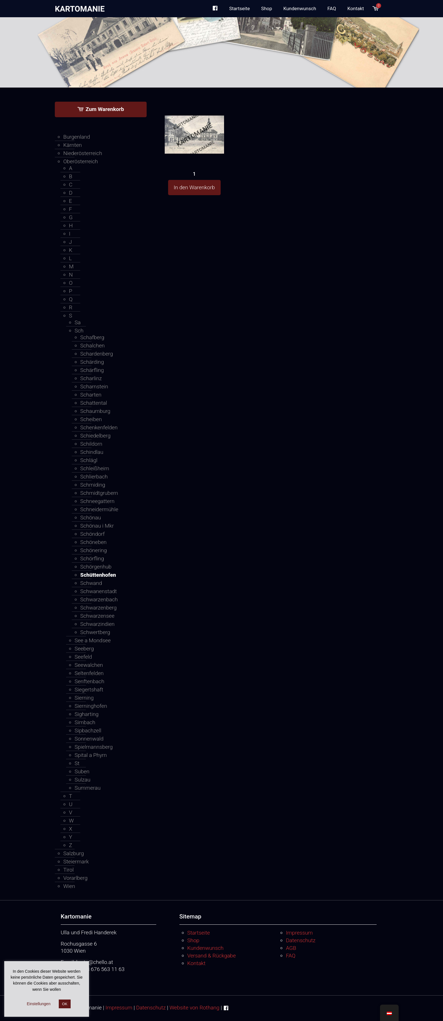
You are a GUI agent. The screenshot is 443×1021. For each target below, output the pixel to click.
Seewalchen (89, 665)
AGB (291, 948)
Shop (193, 940)
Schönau (90, 517)
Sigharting (87, 714)
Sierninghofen (91, 706)
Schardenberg (96, 354)
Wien (69, 886)
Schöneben (93, 542)
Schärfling (92, 370)
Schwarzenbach (99, 599)
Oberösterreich (80, 161)
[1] (194, 124)
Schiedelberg (95, 435)
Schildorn (91, 444)
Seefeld (83, 657)
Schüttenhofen (98, 575)
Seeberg (84, 648)
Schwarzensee (97, 616)
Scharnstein (94, 386)
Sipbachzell (88, 730)
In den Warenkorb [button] (194, 187)
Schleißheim (94, 468)
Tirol (68, 870)
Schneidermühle (99, 509)
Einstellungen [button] (39, 1004)
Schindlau (91, 452)
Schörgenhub (96, 566)
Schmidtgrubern (99, 493)
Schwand (91, 583)
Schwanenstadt (98, 591)
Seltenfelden (89, 673)
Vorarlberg (75, 878)
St (77, 763)
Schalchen (92, 345)
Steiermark (76, 861)
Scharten (90, 394)
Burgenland (76, 137)
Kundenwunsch (205, 948)
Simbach (85, 722)
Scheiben (91, 419)
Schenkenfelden (99, 427)
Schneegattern (97, 501)
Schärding (92, 362)
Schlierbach (94, 476)
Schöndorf (92, 534)
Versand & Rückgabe (211, 955)
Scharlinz (91, 378)
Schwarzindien (97, 624)
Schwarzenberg (98, 607)
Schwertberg (95, 632)
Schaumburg (95, 411)
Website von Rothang (195, 1007)
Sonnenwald (89, 738)
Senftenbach (89, 681)
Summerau (88, 788)
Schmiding (92, 485)
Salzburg (73, 853)
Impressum (299, 932)
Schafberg (92, 337)
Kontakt (196, 963)
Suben (82, 771)
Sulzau (82, 779)
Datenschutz (301, 940)
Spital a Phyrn (91, 755)
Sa (78, 322)
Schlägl (88, 460)
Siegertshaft (89, 689)
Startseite (198, 932)
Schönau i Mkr (97, 526)
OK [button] (65, 1004)
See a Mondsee (93, 640)
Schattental (93, 403)
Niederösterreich (82, 153)
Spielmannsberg (94, 747)
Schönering (93, 550)
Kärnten (72, 145)
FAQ (291, 955)
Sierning (84, 698)
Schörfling (92, 558)
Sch (79, 330)
